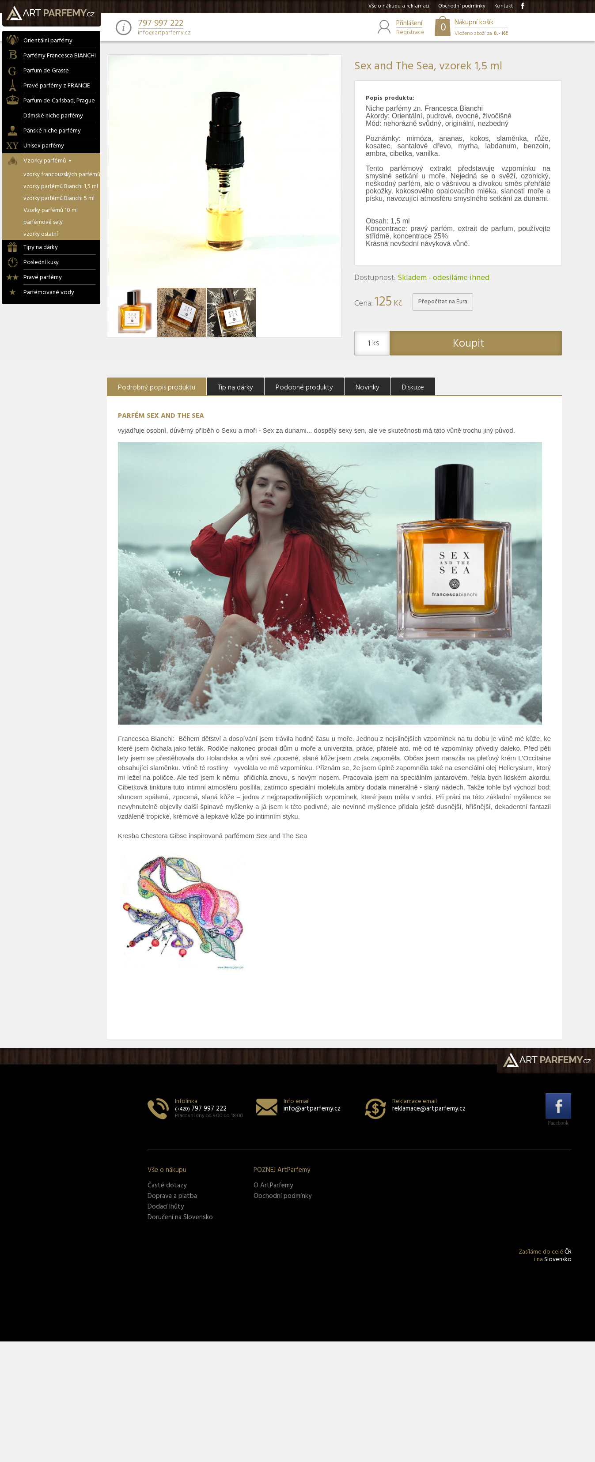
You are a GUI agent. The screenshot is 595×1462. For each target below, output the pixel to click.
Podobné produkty (304, 387)
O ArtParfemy (273, 1185)
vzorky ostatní (40, 234)
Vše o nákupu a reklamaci (398, 6)
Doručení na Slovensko (180, 1217)
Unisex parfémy (43, 146)
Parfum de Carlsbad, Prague (59, 101)
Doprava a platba (172, 1196)
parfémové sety (43, 222)
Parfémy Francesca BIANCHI (59, 56)
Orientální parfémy (47, 41)
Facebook (558, 1123)
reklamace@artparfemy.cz (429, 1108)
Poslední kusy (41, 262)
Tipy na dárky (40, 247)
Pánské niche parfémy (52, 131)
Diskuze (413, 387)
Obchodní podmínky (461, 6)
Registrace (410, 31)
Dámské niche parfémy (53, 116)
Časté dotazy (167, 1185)
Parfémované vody (48, 292)
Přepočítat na (442, 302)
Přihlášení (409, 24)
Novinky (367, 387)
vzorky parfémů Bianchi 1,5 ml (60, 186)
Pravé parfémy (42, 277)
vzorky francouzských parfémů (61, 174)
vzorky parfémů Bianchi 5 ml (59, 198)
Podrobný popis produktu (156, 387)
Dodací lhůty (166, 1206)
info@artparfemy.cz (164, 33)
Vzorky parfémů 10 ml (50, 210)
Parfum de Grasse (46, 71)
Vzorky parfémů (47, 161)
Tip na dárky (235, 387)
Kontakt (503, 6)
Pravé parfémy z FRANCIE (56, 86)
